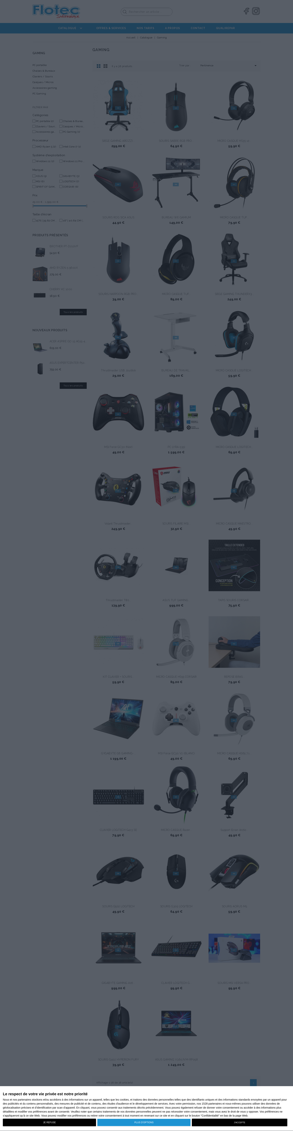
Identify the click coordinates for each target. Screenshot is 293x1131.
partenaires (24, 1099)
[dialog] (146, 1108)
